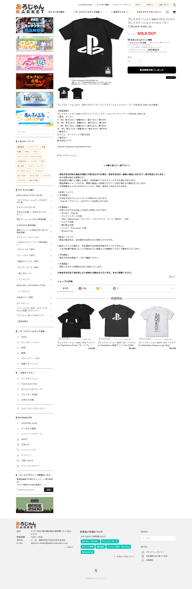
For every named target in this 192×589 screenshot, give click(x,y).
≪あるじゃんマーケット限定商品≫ (32, 243)
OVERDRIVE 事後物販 (26, 225)
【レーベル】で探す (26, 255)
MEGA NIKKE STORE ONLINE (30, 195)
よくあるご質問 (103, 5)
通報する (172, 277)
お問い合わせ (164, 5)
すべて (66, 288)
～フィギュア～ (24, 291)
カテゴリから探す (58, 12)
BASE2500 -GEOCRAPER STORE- (32, 285)
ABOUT (138, 5)
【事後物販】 (23, 321)
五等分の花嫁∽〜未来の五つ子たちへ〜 (32, 213)
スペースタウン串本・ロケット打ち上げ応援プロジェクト (32, 309)
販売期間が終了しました (152, 70)
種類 (129, 57)
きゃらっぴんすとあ (26, 207)
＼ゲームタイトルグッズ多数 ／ (89, 12)
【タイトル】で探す (26, 249)
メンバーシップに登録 (138, 43)
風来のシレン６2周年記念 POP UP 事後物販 (32, 231)
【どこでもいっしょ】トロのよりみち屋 (32, 201)
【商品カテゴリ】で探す (28, 261)
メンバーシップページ (122, 5)
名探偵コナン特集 (25, 297)
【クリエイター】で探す (28, 267)
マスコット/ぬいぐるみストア (30, 315)
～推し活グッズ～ (25, 273)
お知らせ (149, 5)
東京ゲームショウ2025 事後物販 (32, 219)
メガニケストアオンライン (149, 12)
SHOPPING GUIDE (85, 5)
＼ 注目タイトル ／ (121, 12)
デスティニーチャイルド (28, 237)
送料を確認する (153, 50)
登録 (49, 490)
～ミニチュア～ (24, 279)
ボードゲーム (23, 303)
